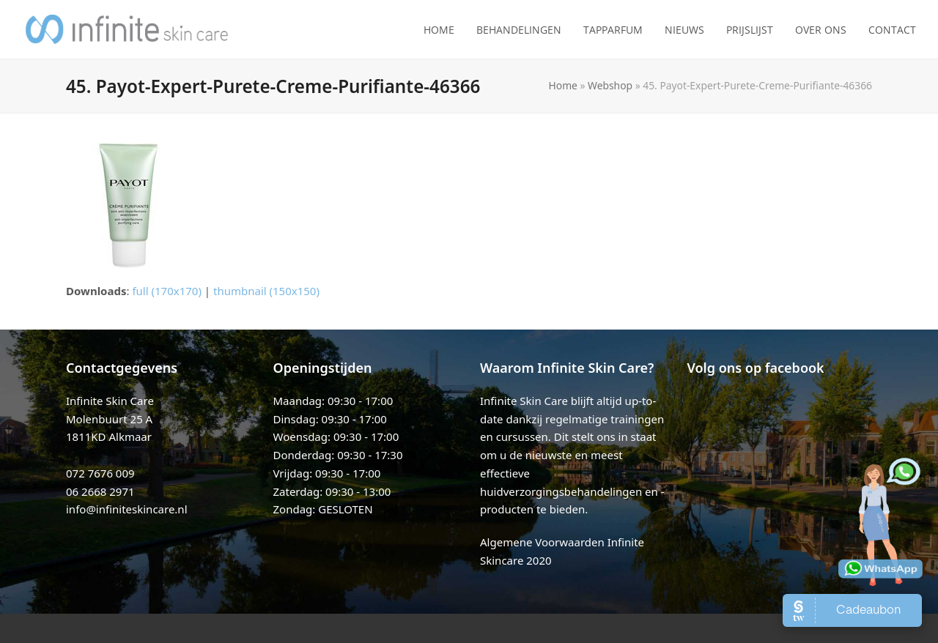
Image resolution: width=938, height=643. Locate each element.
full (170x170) (167, 290)
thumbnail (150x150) (266, 290)
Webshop (610, 85)
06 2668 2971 (100, 491)
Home (563, 85)
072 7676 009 (100, 473)
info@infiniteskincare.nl (127, 509)
